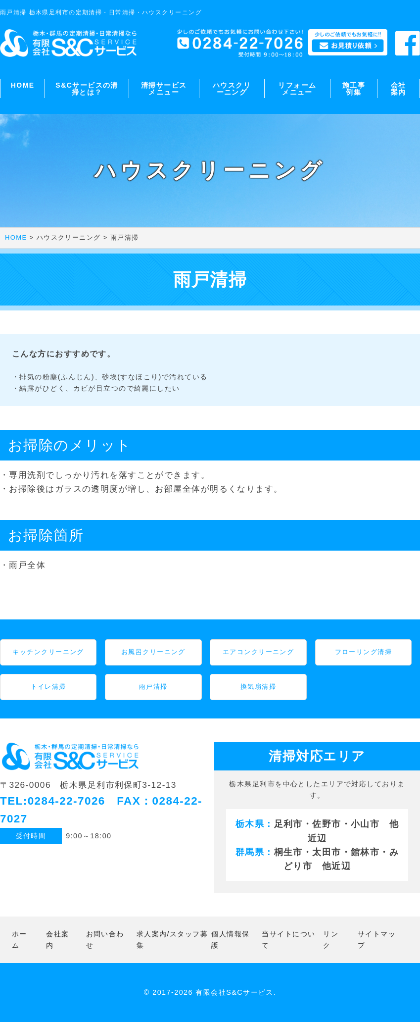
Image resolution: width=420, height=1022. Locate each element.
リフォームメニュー (297, 88)
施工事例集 (353, 88)
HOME (23, 85)
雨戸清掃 (153, 686)
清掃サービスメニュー (164, 88)
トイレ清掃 (48, 686)
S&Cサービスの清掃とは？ (86, 88)
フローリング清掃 (363, 652)
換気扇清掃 (258, 686)
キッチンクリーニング (48, 652)
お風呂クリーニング (153, 652)
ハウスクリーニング (232, 88)
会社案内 (398, 88)
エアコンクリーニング (258, 652)
